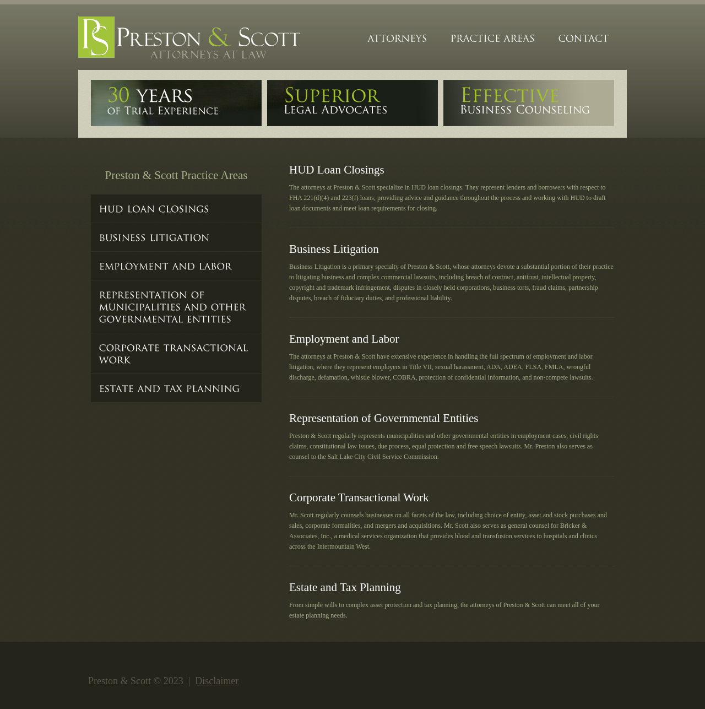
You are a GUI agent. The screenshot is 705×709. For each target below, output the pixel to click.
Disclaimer (216, 680)
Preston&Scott (191, 39)
